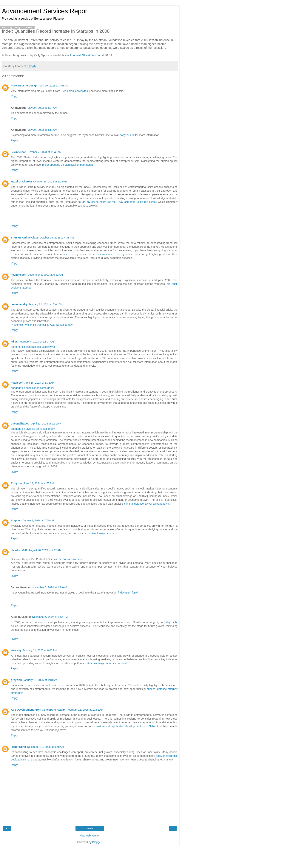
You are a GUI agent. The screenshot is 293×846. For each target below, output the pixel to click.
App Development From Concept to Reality (38, 709)
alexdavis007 (19, 550)
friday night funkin (128, 592)
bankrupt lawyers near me (102, 533)
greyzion (16, 679)
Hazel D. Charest (21, 181)
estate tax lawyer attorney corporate (106, 663)
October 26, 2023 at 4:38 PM (57, 237)
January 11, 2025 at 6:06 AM (40, 650)
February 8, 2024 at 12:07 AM (36, 341)
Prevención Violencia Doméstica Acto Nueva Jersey (42, 324)
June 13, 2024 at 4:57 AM (39, 483)
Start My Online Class (24, 237)
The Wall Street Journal (85, 55)
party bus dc (127, 135)
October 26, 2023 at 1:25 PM (50, 181)
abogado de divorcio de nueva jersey (33, 428)
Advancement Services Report (45, 11)
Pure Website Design (24, 85)
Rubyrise (16, 483)
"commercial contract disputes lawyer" (33, 346)
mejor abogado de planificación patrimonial (67, 164)
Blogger (96, 842)
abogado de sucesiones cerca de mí (32, 387)
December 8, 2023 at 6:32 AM (45, 274)
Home (90, 828)
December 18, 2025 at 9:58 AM (45, 746)
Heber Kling (18, 746)
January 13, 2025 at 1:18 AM (40, 679)
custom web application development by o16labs (125, 726)
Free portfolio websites (74, 90)
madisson (17, 382)
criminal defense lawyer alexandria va (146, 503)
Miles (14, 341)
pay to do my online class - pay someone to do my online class (101, 254)
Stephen (16, 520)
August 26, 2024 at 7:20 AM (45, 550)
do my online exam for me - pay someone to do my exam (119, 201)
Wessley (16, 650)
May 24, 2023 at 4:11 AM (42, 129)
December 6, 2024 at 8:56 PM (50, 616)
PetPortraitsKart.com (70, 559)
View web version (89, 835)
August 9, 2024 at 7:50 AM (38, 520)
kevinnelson (18, 152)
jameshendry (19, 304)
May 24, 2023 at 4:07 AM (42, 107)
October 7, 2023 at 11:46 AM (44, 152)
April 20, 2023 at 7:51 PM (54, 85)
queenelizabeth (20, 423)
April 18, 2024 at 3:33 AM (39, 382)
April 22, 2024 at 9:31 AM (46, 423)
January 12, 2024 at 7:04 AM (46, 304)
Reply (14, 96)
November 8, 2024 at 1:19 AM (49, 587)
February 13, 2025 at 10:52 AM (85, 709)
